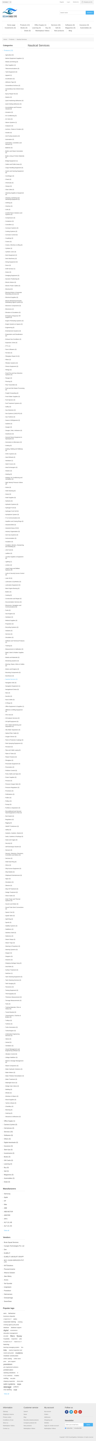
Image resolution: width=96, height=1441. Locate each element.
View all (6, 1230)
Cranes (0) (8, 241)
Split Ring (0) (9, 919)
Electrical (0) (9, 289)
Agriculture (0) (9, 55)
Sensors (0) (8, 850)
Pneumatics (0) (9, 767)
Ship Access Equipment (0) (13, 868)
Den (5, 1249)
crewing (20, 1322)
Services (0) (8, 634)
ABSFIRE (7, 1215)
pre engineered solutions (10, 1367)
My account (47, 1411)
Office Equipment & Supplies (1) (14, 706)
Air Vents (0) (9, 119)
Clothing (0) (8, 202)
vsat (15, 1390)
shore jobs (20, 1381)
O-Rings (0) (8, 703)
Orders (46, 1414)
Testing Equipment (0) (11, 990)
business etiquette (9, 1316)
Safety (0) (8, 829)
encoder (5, 1336)
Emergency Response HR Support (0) (13, 316)
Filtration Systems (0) (11, 363)
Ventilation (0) (9, 1045)
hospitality (6, 1339)
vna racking (7, 1390)
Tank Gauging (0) (10, 983)
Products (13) (25, 25)
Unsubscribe (78, 1428)
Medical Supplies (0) (11, 620)
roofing (5, 1378)
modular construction (10, 1356)
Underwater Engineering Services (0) (12, 1034)
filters (12, 1336)
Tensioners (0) (9, 987)
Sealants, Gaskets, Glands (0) (14, 833)
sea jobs (12, 1378)
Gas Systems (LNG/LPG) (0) (13, 413)
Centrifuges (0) (9, 176)
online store (17, 1358)
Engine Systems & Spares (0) (14, 324)
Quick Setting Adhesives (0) (13, 104)
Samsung (7, 1194)
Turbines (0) (8, 1024)
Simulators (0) (9, 882)
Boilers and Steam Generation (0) (14, 151)
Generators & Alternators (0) (13, 442)
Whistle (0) (8, 1093)
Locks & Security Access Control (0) (14, 574)
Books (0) (24, 28)
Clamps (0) (8, 186)
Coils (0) (7, 209)
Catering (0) (8, 1113)
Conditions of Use (8, 1420)
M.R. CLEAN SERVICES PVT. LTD (14, 1261)
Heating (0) (8, 474)
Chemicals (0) (9, 183)
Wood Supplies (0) (10, 1099)
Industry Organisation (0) (12, 531)
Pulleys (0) (8, 801)
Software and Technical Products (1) (14, 641)
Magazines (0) (70, 28)
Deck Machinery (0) (11, 258)
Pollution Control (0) (11, 770)
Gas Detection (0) (10, 410)
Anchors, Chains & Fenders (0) (14, 129)
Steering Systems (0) (11, 949)
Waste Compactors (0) (11, 1065)
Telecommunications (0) (12, 68)
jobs (20, 1339)
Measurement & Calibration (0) (14, 649)
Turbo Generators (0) (11, 1027)
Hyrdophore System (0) (12, 514)
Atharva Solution (9, 1273)
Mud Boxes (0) (9, 676)
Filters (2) (8, 359)
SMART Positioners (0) (12, 826)
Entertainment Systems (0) (13, 331)
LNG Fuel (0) (9, 550)
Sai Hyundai (8, 1283)
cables (15, 1319)
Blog (70, 31)
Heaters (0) (8, 471)
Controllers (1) (9, 224)
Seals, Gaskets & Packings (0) (14, 836)
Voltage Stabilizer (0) (11, 1057)
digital (5, 1330)
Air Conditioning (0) (11, 115)
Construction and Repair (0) (13, 598)
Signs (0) (8, 878)
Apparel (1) (8, 75)
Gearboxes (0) (9, 434)
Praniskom (7, 1290)
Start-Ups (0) (8, 1149)
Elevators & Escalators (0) (13, 312)
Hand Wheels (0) (10, 457)
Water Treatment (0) (11, 1079)
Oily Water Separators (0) (12, 730)
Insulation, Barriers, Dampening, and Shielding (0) (14, 545)
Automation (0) (9, 139)
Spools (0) (8, 922)
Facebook (66, 1412)
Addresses (47, 1417)
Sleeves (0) (8, 885)
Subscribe (69, 1428)
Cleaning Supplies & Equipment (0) (14, 193)
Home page (11, 25)
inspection (14, 1339)
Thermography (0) (10, 993)
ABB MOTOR (8, 1211)
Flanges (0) (8, 378)
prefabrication (8, 1370)
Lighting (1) (8, 561)
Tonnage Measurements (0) (13, 1000)
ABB (5, 1208)
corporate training (9, 1322)
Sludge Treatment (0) (11, 892)
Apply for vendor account (51, 1425)
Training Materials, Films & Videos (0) (13, 1008)
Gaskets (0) (8, 423)
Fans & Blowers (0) (10, 349)
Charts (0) (8, 179)
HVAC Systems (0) (10, 454)
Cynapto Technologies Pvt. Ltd (14, 1246)
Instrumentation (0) (10, 538)
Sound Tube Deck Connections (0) (14, 908)
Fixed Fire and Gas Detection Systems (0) (13, 373)
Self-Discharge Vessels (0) (13, 846)
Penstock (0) (9, 747)
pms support (11, 1361)
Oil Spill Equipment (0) (11, 721)
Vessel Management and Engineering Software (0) (12, 1049)
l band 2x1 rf (17, 1341)
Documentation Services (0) (13, 602)
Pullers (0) (8, 797)
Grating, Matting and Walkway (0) (14, 449)
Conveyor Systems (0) (11, 228)
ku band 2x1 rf (7, 1341)
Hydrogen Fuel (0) (10, 507)
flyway (19, 1336)
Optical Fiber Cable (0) (12, 733)
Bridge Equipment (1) (11, 161)
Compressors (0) (10, 218)
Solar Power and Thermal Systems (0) (12, 899)
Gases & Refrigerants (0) (12, 420)
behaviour (11, 1313)
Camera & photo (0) (10, 1124)
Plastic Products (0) (11, 757)
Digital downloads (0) (11, 1142)
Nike (5, 1204)
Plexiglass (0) (9, 760)
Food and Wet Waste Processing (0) (14, 388)
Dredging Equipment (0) (12, 275)
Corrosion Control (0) (11, 235)
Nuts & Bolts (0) (10, 699)
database (6, 1327)
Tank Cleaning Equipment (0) (13, 976)
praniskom (7, 1364)
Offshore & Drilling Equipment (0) (14, 710)
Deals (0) (27, 31)
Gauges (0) (8, 427)
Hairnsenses (8, 1294)
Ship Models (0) (10, 872)
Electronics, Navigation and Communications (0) (13, 606)
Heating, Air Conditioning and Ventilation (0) (13, 478)
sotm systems (9, 1384)
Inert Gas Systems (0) (11, 535)
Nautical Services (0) (11, 679)
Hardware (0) (9, 617)
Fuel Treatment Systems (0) (13, 403)
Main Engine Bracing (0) (12, 588)
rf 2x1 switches (7, 1375)
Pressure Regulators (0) (12, 787)
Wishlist (46, 1423)
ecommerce (13, 1330)
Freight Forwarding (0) (11, 393)
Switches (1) (9, 973)
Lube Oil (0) (8, 578)
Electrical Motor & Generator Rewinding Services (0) (13, 293)
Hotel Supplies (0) (10, 497)
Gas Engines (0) (10, 613)
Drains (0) (8, 272)
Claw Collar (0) (9, 189)
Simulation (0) (9, 637)
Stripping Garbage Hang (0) (13, 963)
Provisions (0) (9, 791)
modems (19, 1353)
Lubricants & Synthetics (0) (13, 581)
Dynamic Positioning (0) (12, 279)
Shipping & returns (8, 1414)
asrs (4, 1313)
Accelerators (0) (10, 78)
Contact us (6, 1428)
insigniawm (7, 1287)
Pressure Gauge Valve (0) (12, 784)
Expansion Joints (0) (11, 342)
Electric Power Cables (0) (12, 285)
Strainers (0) (9, 960)
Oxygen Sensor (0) (10, 736)
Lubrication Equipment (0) (12, 585)
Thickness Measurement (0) (13, 997)
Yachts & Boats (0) (10, 1103)
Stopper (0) (8, 953)
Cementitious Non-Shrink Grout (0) (14, 89)
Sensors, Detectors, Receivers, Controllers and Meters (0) (14, 854)
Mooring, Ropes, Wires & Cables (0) (14, 664)
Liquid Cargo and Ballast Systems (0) (12, 569)
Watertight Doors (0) (11, 1082)
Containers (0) (9, 221)
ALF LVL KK (8, 1226)
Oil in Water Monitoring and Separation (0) (13, 725)
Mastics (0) (8, 97)
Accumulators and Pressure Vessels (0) (13, 108)
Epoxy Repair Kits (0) (11, 94)
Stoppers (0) (9, 956)
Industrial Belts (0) (10, 524)
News (25, 1414)
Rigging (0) (8, 823)
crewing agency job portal (11, 1324)
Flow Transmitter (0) (11, 385)
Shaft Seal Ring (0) (10, 861)
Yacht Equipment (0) (11, 72)
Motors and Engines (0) (12, 669)
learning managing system (11, 1347)
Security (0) (8, 843)
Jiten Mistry (8, 1276)
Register (62, 2)
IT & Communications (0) (12, 518)
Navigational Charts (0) (12, 689)
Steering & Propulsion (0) (12, 946)
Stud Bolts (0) (9, 966)
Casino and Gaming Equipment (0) (14, 171)
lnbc (5, 1350)
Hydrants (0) (9, 501)
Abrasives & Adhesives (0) (13, 1116)
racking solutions (9, 1373)
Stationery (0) (9, 936)
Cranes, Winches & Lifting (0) (13, 245)
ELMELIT (7, 1253)
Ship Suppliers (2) (10, 65)
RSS (75, 1412)
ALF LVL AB (8, 1222)
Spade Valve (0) (10, 915)
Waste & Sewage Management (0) (14, 1061)
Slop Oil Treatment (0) (11, 889)
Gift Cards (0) (8, 1160)
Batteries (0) (8, 147)
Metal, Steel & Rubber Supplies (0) (14, 653)
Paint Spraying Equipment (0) (13, 743)
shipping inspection (9, 1381)
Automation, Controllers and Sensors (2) (13, 143)
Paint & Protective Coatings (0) (14, 740)
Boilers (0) (8, 592)
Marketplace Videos (42, 31)
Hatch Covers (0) (10, 464)
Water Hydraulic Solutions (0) (13, 1069)
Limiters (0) (8, 565)
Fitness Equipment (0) (11, 366)
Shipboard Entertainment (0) (13, 875)
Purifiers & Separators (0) (12, 808)
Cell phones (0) (9, 1128)
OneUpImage (8, 1298)
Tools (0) (7, 1004)
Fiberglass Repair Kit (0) (12, 356)
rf (17, 1373)
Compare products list (30, 1423)
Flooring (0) (8, 381)
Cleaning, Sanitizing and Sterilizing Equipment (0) (12, 198)
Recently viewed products (31, 1420)
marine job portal (8, 1353)
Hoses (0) (8, 494)
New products (59, 31)
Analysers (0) (9, 126)
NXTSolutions (8, 1265)
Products (11, 39)
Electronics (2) (9, 309)
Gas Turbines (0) (10, 417)
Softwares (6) (70, 25)
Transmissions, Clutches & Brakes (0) (13, 1016)
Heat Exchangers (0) (11, 467)
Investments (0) (10, 28)
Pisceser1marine (9, 1269)
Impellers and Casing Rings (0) (14, 521)
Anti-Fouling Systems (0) (12, 136)
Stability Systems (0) (11, 926)
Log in (68, 2)
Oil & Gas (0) (9, 714)
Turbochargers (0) (10, 1030)
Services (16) (55, 25)
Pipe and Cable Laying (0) (13, 750)
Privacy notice (7, 1417)
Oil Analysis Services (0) (12, 718)
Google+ (80, 1412)
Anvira (6, 1280)
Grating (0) (8, 445)
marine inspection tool (15, 1350)
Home (5, 39)
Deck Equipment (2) (11, 255)
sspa (19, 1384)
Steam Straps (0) (10, 939)
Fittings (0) (8, 369)
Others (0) (7, 1139)
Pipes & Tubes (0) (10, 753)
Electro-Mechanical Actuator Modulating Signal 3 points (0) (14, 301)
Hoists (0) (8, 487)
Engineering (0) (9, 327)
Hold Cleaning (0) (10, 491)
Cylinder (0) (8, 248)
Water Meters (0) (10, 1072)
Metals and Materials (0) (12, 657)
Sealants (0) (8, 630)
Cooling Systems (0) (11, 231)
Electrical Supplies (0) (11, 297)
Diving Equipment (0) (11, 262)
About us (5, 1423)
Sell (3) (57, 28)
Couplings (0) (9, 238)
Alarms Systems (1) (11, 122)
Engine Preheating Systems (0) (14, 320)
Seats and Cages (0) (11, 840)
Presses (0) (8, 780)
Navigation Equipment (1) (12, 686)
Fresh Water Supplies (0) (12, 396)
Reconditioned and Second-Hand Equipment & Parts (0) (13, 811)
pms (4, 1361)
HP (5, 1201)
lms (22, 1347)
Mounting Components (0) (13, 672)
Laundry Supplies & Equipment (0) (14, 557)
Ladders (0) (8, 553)
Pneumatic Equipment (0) (12, 763)
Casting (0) (8, 595)
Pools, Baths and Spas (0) (13, 774)
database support (16, 1327)
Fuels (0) (7, 610)
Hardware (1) (9, 460)
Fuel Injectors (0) (10, 400)
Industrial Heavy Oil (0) (12, 528)
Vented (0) (8, 1042)
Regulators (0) (9, 819)
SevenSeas (8, 1301)
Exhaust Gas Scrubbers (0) (13, 339)
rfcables (16, 1375)
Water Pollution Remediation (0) (14, 1076)
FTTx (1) (7, 346)
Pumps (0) (8, 804)
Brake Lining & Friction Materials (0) (14, 156)
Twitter (71, 1412)
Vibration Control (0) (11, 1054)
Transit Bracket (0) (10, 1012)
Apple (6, 1197)
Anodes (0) (8, 132)
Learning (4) (36, 28)
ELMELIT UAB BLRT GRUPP (14, 1256)
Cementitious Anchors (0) (12, 85)
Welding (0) (8, 1089)
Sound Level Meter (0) (11, 904)
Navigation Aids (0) (10, 682)
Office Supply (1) (40, 25)
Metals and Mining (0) (11, 61)
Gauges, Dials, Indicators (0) (13, 430)
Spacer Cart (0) (9, 912)
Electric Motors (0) (10, 282)
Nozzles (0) (8, 696)
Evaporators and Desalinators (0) (14, 335)
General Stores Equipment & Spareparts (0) (13, 437)
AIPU (5, 1219)
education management (10, 1333)
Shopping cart (48, 1420)
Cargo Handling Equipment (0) (14, 167)
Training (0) (8, 645)
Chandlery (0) (9, 1106)
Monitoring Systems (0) (12, 661)
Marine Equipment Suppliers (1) (14, 58)
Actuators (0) (9, 112)
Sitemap (5, 1411)
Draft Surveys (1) (10, 268)
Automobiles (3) (85, 28)
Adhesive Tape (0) (10, 82)
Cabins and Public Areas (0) (13, 164)
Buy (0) (48, 28)
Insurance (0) (84, 25)
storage (7, 1387)
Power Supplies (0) (10, 777)
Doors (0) (8, 265)
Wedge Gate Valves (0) (12, 1086)
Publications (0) (9, 794)
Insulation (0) (9, 541)
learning (6, 1344)
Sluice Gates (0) (10, 895)
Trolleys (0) (8, 1020)
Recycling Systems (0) (11, 627)
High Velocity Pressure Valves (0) (14, 483)
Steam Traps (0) (10, 943)
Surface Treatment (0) (11, 970)
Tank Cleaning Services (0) (13, 980)
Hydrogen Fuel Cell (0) (12, 511)
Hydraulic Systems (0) (11, 504)
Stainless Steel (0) (10, 932)
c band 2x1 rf (7, 1319)
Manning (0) (8, 1110)
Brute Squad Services (11, 1242)
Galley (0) (8, 406)
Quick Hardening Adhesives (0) (14, 100)
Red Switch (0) (9, 816)
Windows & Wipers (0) (11, 1096)
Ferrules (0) (8, 353)
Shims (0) (8, 865)
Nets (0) (7, 693)
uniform (16, 1387)
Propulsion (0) (9, 624)
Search (26, 1411)
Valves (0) (8, 1039)
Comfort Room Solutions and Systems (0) (13, 213)
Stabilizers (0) (9, 929)
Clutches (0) (8, 206)
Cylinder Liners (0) (10, 251)
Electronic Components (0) (13, 305)
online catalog (7, 1358)
